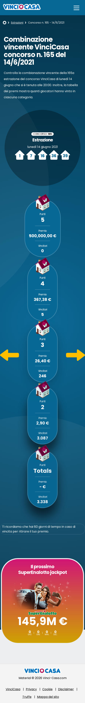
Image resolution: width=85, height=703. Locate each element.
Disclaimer (66, 689)
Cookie (47, 689)
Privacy (31, 689)
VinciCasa (13, 689)
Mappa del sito (48, 697)
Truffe (26, 697)
